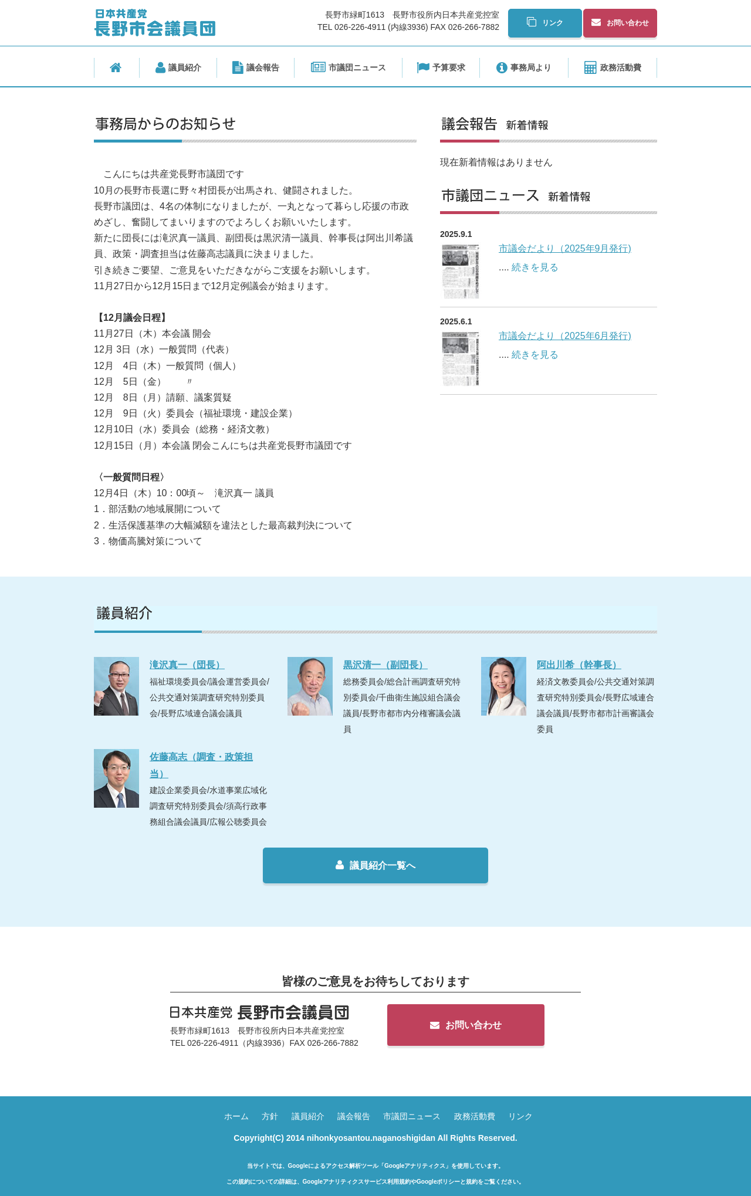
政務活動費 (612, 68)
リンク (545, 22)
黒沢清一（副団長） (385, 665)
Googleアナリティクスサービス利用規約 (357, 1181)
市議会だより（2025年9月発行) (565, 248)
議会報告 (255, 68)
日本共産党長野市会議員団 (154, 22)
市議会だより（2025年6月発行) (565, 336)
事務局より (524, 68)
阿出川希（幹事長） (579, 665)
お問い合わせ (620, 22)
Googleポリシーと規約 (447, 1181)
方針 (270, 1116)
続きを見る (535, 267)
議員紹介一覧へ (375, 865)
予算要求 (441, 68)
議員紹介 (178, 68)
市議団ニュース (348, 68)
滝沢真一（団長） (187, 665)
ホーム (236, 1116)
